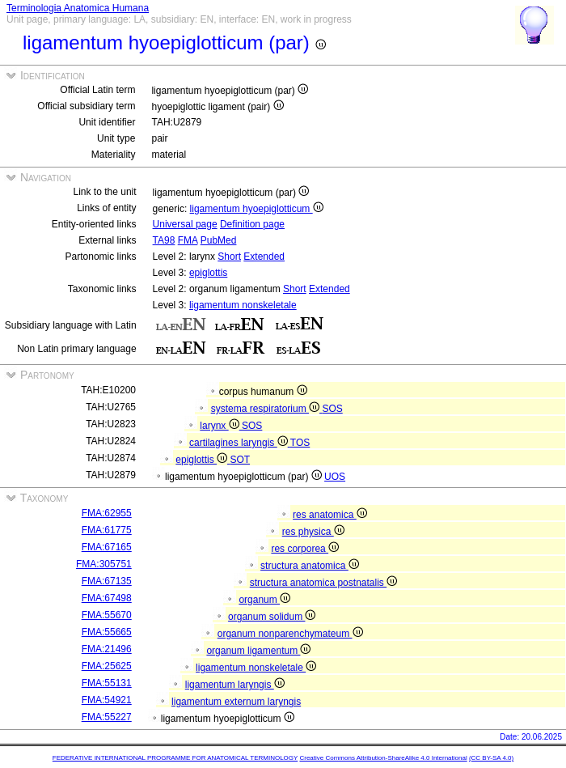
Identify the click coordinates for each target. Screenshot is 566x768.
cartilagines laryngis (239, 442)
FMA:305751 (104, 564)
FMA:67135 (107, 581)
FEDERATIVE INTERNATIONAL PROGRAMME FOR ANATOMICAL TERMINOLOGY (175, 758)
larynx (221, 425)
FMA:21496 (107, 649)
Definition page (252, 224)
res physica (313, 531)
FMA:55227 (107, 717)
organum (264, 599)
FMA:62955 (107, 513)
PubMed (219, 240)
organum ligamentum (258, 650)
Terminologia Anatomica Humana (77, 8)
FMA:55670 (107, 615)
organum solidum (271, 616)
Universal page (185, 224)
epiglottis (208, 272)
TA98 (164, 240)
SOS (332, 408)
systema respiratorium (267, 408)
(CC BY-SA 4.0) (491, 758)
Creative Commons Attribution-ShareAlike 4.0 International (383, 758)
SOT (240, 459)
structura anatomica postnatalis (323, 582)
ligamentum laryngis (235, 684)
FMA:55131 (107, 683)
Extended (264, 256)
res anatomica (330, 514)
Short (229, 256)
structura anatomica (309, 565)
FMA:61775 (107, 530)
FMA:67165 (107, 547)
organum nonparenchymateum (290, 633)
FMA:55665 (107, 632)
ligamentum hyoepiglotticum (256, 208)
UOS (334, 476)
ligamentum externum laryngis (236, 701)
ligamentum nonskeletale (243, 305)
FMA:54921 (107, 700)
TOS (300, 442)
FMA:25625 (107, 666)
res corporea (305, 548)
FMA (188, 240)
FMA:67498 (107, 598)
